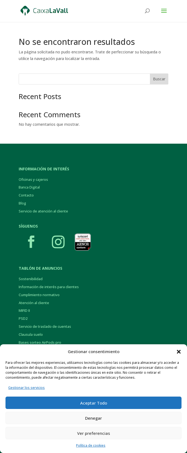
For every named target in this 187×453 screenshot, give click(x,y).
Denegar (93, 418)
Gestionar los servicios (26, 387)
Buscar (159, 78)
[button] (179, 351)
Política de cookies (90, 445)
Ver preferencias (93, 433)
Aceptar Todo (93, 403)
